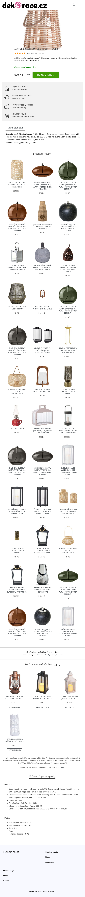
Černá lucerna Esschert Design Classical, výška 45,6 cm (42, 551)
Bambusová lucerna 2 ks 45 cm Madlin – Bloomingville (68, 511)
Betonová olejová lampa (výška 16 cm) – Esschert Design (42, 267)
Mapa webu (49, 862)
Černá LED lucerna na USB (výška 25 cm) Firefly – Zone (42, 511)
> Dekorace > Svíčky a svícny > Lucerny (49, 655)
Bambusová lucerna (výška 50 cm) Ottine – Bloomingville (42, 226)
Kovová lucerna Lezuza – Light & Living (68, 391)
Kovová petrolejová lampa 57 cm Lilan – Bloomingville (68, 350)
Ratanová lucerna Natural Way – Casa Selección (17, 185)
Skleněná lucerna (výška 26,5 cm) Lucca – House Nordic (42, 431)
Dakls (62, 767)
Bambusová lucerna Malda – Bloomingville (68, 551)
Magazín (48, 857)
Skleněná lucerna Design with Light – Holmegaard (42, 590)
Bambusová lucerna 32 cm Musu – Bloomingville (17, 391)
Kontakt (6, 881)
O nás (5, 876)
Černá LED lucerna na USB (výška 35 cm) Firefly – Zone (17, 511)
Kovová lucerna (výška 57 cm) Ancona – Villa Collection (68, 431)
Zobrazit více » (34, 60)
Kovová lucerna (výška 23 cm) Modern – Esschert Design (17, 267)
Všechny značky (51, 852)
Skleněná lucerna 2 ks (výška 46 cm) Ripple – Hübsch (42, 350)
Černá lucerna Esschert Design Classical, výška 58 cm (17, 590)
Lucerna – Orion (17, 429)
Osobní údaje (8, 871)
